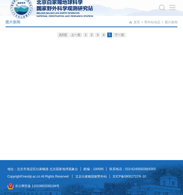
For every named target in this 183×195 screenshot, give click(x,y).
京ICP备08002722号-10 (129, 176)
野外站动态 (152, 22)
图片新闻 (171, 22)
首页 (137, 22)
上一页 (76, 35)
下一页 (119, 35)
